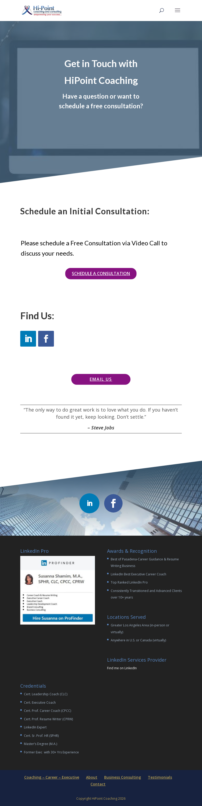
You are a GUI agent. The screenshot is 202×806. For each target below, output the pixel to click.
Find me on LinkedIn (122, 668)
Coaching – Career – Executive (51, 777)
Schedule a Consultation (101, 273)
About (91, 777)
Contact (97, 784)
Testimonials (160, 777)
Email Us (101, 379)
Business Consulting (122, 777)
